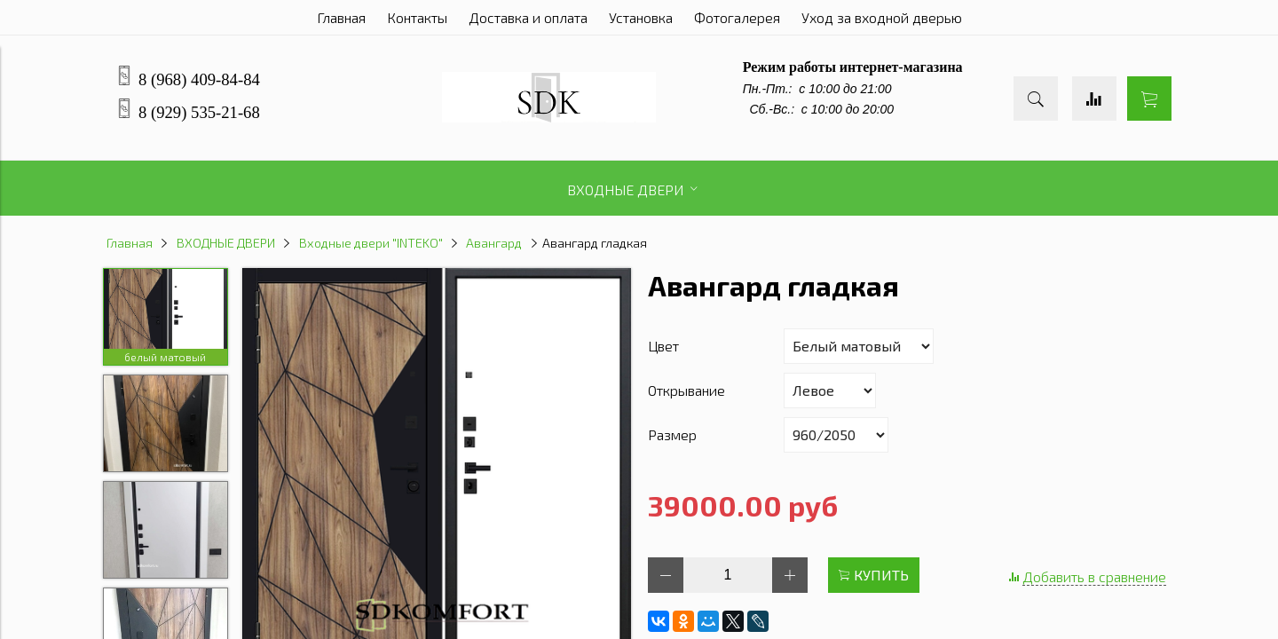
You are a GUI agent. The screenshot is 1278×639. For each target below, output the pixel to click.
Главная (341, 17)
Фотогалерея (737, 17)
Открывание (686, 390)
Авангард (494, 242)
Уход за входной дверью (881, 17)
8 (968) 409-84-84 (199, 79)
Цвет (663, 345)
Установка (641, 17)
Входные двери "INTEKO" (371, 242)
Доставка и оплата (528, 17)
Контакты (417, 17)
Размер (672, 434)
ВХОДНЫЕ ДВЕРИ (226, 242)
